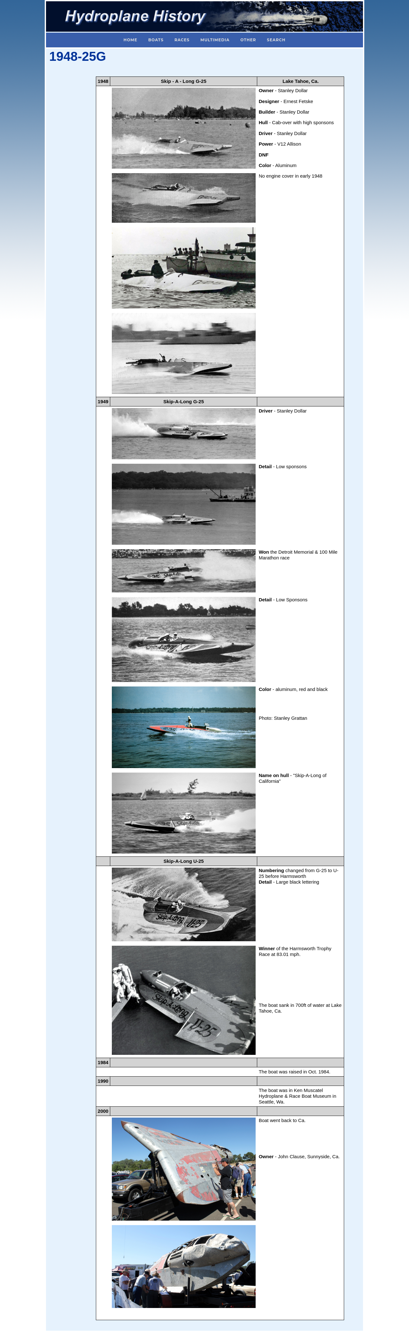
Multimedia (214, 39)
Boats (156, 39)
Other (248, 39)
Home (130, 39)
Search (276, 39)
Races (181, 39)
